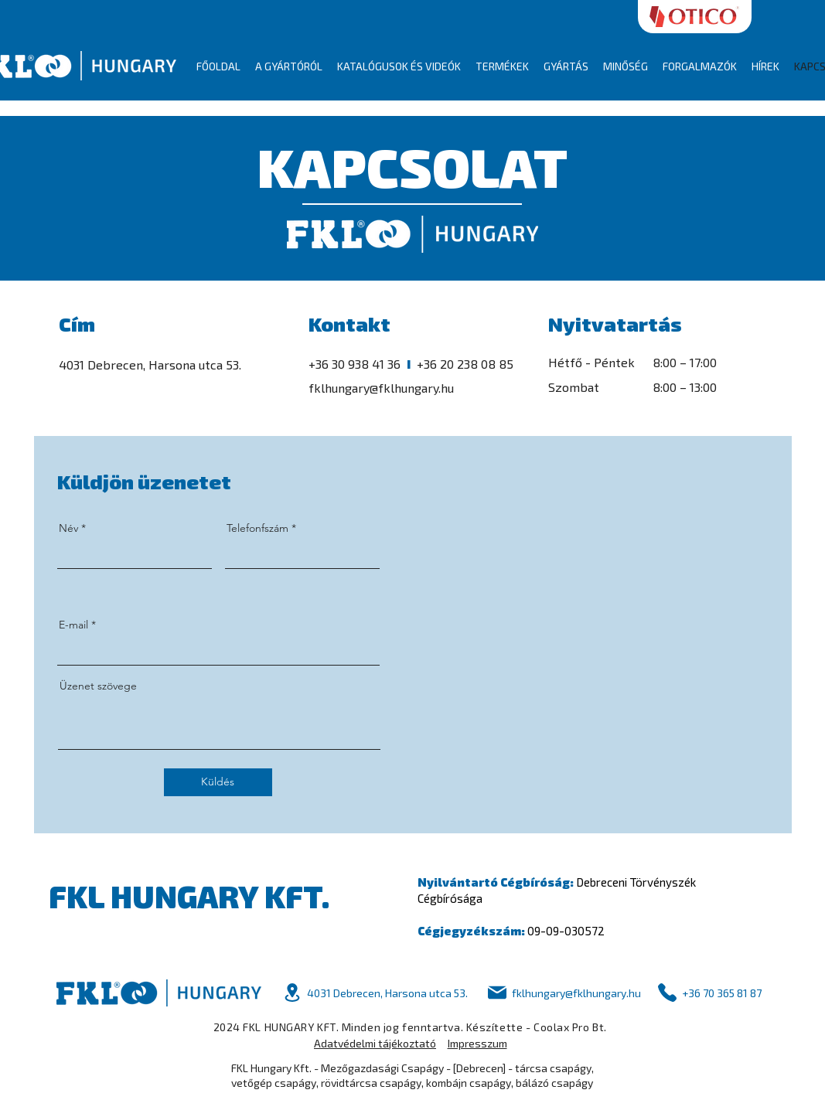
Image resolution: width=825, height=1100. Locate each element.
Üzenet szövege (98, 685)
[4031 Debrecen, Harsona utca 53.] (374, 993)
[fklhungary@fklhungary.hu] (563, 993)
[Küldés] (218, 782)
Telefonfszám (257, 528)
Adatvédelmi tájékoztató (375, 1043)
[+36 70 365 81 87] (709, 993)
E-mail (73, 624)
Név (68, 528)
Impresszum (477, 1043)
